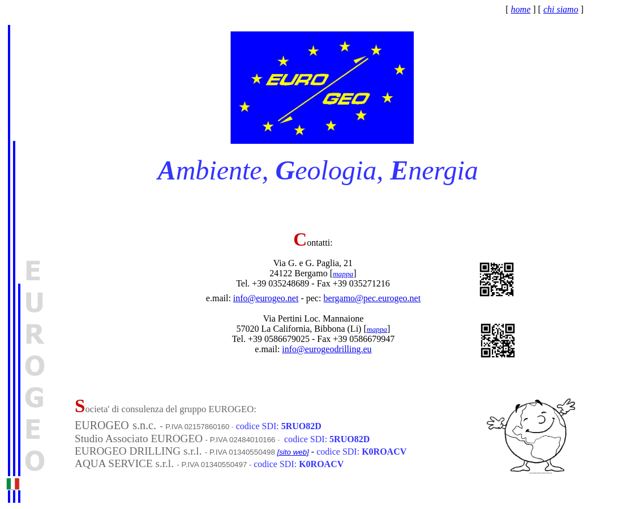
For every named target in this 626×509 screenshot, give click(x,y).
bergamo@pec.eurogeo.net (372, 298)
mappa (343, 274)
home (521, 9)
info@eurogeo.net (266, 298)
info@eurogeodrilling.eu (326, 349)
